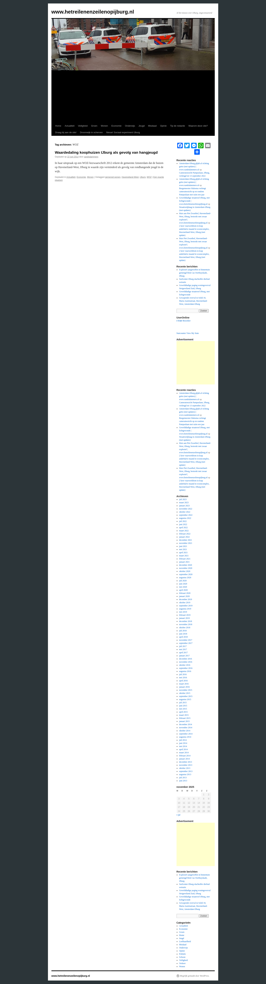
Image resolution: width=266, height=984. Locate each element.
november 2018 (185, 624)
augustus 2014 (185, 737)
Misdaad (152, 125)
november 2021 (185, 543)
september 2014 (185, 734)
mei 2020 (183, 587)
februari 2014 (184, 755)
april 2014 (183, 749)
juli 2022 (183, 521)
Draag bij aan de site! (66, 132)
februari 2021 (184, 559)
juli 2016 (183, 674)
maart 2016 (184, 684)
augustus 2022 (185, 518)
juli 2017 (183, 646)
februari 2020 (184, 593)
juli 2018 (183, 630)
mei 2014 (183, 746)
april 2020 (183, 590)
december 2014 (185, 724)
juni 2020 (183, 584)
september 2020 (185, 574)
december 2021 (185, 540)
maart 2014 (184, 752)
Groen (94, 125)
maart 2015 (184, 715)
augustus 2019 (185, 609)
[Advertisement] (133, 96)
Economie (116, 125)
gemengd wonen (113, 177)
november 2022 (185, 509)
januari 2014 (184, 759)
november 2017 (185, 640)
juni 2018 (183, 634)
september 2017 (185, 643)
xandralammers (91, 157)
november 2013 (185, 765)
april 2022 (183, 527)
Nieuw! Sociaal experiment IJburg (123, 132)
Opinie (163, 125)
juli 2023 (183, 499)
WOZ (149, 177)
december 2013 (185, 762)
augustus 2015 (185, 699)
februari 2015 (184, 718)
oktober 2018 (184, 627)
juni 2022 (183, 524)
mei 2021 (183, 549)
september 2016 (185, 668)
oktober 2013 (184, 768)
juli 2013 (183, 777)
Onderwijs (130, 125)
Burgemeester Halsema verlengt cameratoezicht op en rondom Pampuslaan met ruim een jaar (192, 191)
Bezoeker (184, 320)
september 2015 (185, 696)
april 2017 (183, 652)
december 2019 (185, 599)
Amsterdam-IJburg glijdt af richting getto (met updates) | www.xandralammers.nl (194, 166)
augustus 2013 (185, 774)
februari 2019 (184, 615)
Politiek (182, 954)
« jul (178, 815)
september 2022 (185, 515)
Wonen (104, 125)
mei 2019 (183, 612)
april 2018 (183, 637)
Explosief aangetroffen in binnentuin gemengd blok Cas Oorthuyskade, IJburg (194, 272)
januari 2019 (184, 618)
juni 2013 (183, 780)
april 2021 (183, 552)
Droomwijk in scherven (91, 132)
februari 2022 (184, 534)
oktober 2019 (184, 602)
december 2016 (185, 659)
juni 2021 (183, 546)
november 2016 (185, 662)
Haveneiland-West (130, 177)
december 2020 (185, 565)
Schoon (182, 957)
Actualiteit (69, 125)
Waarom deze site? (198, 125)
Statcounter (181, 333)
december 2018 (185, 621)
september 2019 (185, 605)
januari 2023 (184, 505)
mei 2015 (183, 709)
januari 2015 (184, 721)
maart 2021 (184, 555)
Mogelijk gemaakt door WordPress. (194, 976)
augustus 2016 (185, 671)
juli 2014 (183, 740)
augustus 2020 (185, 577)
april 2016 (183, 680)
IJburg (143, 177)
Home (58, 125)
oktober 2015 (184, 693)
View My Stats (192, 333)
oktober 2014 (184, 730)
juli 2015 (183, 702)
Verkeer (182, 963)
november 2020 (185, 568)
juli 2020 (183, 580)
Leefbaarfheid (185, 941)
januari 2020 (184, 596)
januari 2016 (184, 687)
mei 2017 (183, 649)
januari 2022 (184, 537)
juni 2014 (183, 743)
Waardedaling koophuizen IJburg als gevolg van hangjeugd (106, 152)
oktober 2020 (184, 571)
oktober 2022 (184, 512)
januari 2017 (184, 655)
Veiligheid (83, 125)
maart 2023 (184, 502)
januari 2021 (184, 562)
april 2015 (183, 712)
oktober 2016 (184, 665)
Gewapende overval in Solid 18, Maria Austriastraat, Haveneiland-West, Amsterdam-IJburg (193, 301)
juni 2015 (183, 705)
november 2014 (185, 727)
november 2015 (185, 690)
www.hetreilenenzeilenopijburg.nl (92, 12)
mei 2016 (183, 677)
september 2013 (185, 771)
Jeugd (141, 125)
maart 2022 (184, 530)
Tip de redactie (177, 125)
